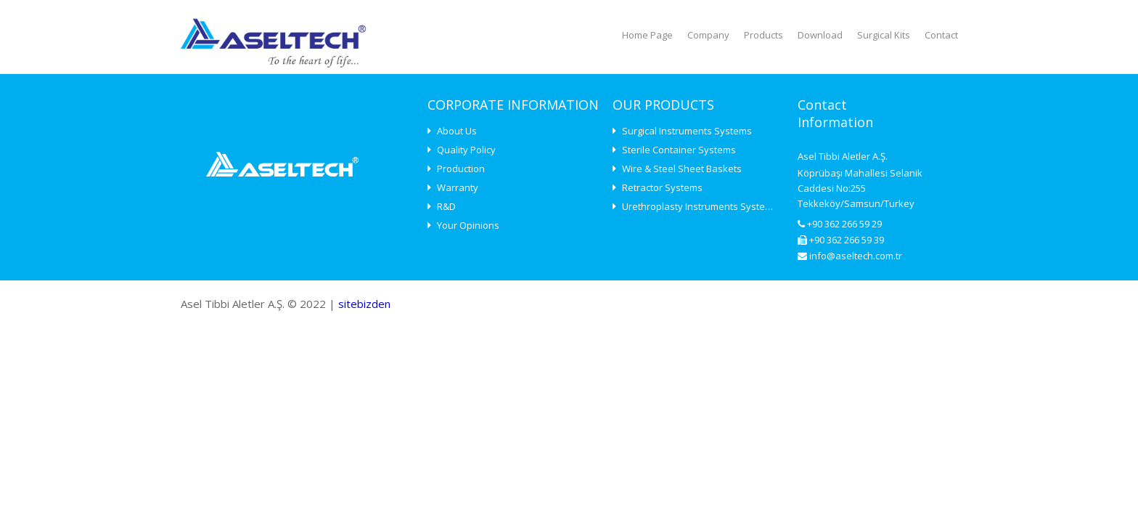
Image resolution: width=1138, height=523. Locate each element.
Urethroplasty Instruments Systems (695, 206)
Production (456, 168)
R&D (441, 206)
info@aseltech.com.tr (850, 255)
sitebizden (364, 303)
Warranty (452, 187)
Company (708, 34)
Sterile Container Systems (674, 149)
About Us (452, 130)
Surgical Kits (883, 34)
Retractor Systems (658, 187)
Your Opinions (463, 225)
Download (820, 34)
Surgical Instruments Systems (682, 130)
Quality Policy (461, 149)
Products (763, 34)
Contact (941, 34)
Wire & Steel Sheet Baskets (677, 168)
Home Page (647, 34)
